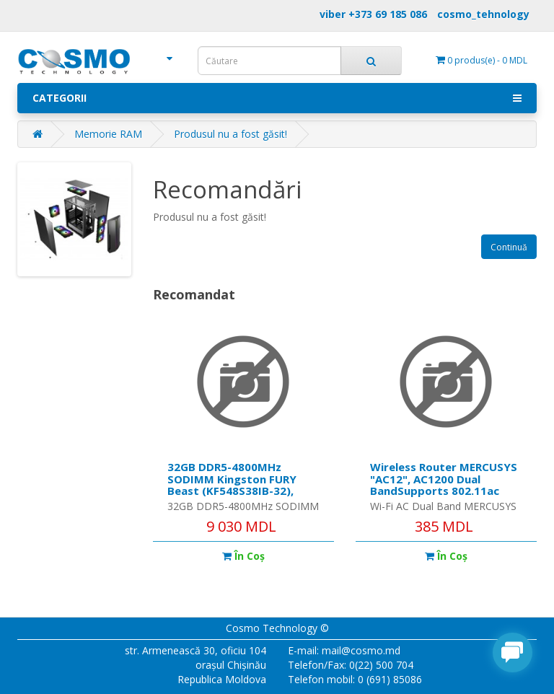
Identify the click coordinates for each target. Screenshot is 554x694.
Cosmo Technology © (277, 628)
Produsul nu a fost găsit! (230, 134)
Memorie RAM (108, 134)
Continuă (509, 247)
